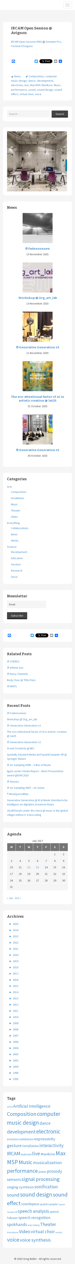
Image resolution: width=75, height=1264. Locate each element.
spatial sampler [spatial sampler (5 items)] (49, 1204)
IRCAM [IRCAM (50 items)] (13, 1153)
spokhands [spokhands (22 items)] (17, 1224)
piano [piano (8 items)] (42, 1172)
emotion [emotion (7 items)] (13, 1139)
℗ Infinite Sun (15, 667)
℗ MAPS (12, 686)
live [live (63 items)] (36, 1153)
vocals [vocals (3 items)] (58, 1232)
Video (14, 516)
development (45, 80)
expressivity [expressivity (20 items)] (44, 1138)
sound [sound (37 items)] (13, 1195)
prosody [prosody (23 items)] (54, 1171)
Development (19, 552)
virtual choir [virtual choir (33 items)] (43, 1231)
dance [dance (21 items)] (45, 1123)
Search (60, 114)
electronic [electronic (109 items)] (48, 1131)
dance (32, 80)
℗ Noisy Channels (17, 674)
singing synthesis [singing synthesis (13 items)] (20, 1187)
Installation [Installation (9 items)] (30, 1146)
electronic (17, 85)
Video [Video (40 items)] (24, 1231)
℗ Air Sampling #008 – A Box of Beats (29, 765)
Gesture (16, 564)
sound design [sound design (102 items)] (36, 1194)
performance (19, 89)
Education (17, 558)
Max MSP (35, 85)
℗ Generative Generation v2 (37, 450)
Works (15, 540)
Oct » (18, 898)
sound (32, 89)
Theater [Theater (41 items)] (48, 1224)
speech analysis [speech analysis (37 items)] (33, 1211)
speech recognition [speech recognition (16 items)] (34, 1217)
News (17, 76)
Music (57, 85)
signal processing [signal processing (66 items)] (41, 1179)
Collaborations (19, 528)
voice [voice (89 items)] (13, 1239)
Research (16, 570)
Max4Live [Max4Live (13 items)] (48, 1154)
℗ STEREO (13, 661)
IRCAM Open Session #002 (26, 41)
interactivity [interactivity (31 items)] (51, 1145)
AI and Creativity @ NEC (21, 748)
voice (38, 94)
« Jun (10, 898)
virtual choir (26, 94)
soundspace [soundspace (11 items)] (30, 1204)
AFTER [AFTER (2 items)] (10, 1107)
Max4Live (47, 85)
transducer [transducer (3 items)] (12, 1232)
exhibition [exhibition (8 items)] (26, 1139)
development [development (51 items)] (21, 1131)
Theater (15, 510)
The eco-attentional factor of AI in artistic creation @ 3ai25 (37, 399)
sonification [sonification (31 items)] (46, 1187)
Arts (9, 486)
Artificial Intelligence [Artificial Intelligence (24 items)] (31, 1106)
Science (12, 547)
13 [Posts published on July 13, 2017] (37, 867)
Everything (13, 523)
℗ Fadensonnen (37, 248)
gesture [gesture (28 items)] (14, 1145)
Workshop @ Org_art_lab (37, 298)
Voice (14, 577)
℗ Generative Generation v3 (37, 347)
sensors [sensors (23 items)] (14, 1179)
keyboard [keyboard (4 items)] (26, 1154)
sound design (45, 89)
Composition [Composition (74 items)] (21, 1113)
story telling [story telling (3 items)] (33, 1225)
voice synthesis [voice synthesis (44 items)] (35, 1240)
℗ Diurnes (13, 781)
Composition (36, 76)
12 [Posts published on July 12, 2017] (28, 867)
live (27, 85)
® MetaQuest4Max (17, 794)
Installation (17, 498)
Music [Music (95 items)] (25, 1162)
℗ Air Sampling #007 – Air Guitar (26, 788)
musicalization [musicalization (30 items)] (47, 1162)
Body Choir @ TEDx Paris (21, 680)
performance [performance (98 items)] (22, 1170)
